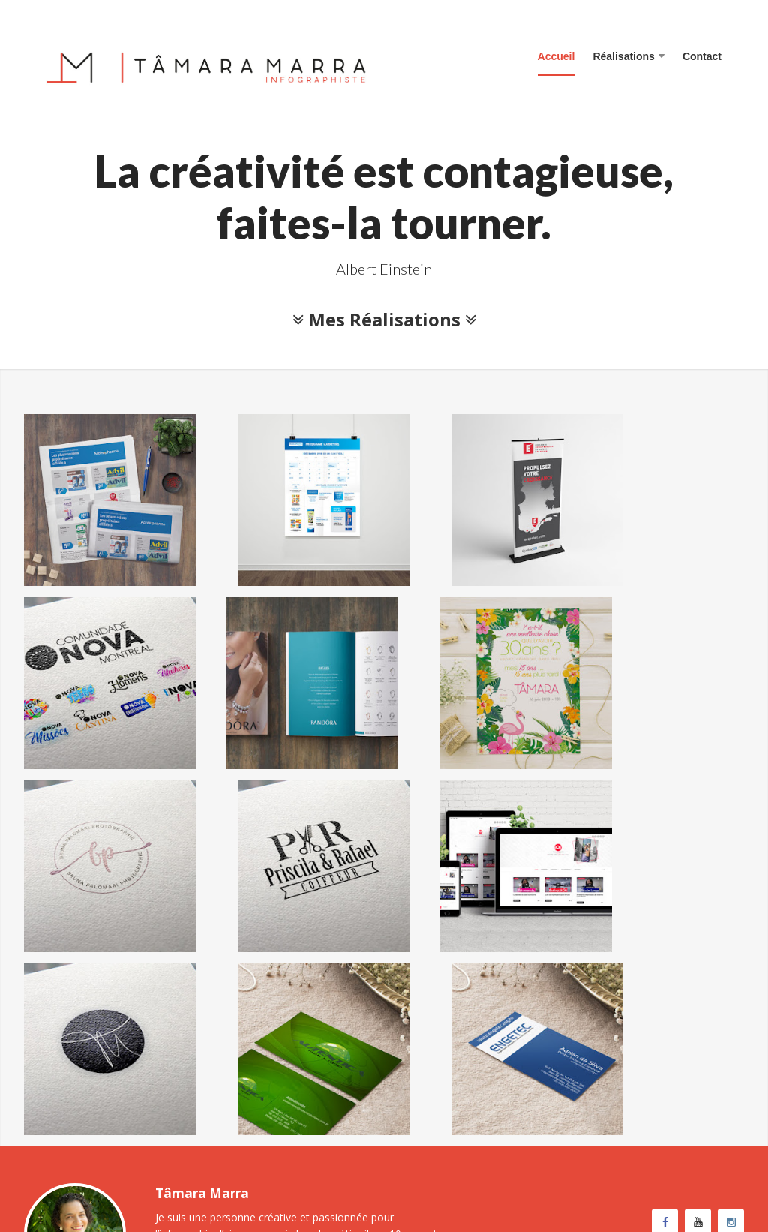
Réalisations (628, 56)
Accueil (556, 56)
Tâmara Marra (108, 1165)
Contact (702, 56)
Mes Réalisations (384, 319)
